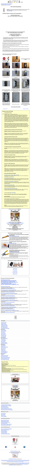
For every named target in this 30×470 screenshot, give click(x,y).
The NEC (2, 354)
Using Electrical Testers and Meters (6, 405)
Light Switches (15, 268)
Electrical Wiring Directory (9, 3)
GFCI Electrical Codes (4, 326)
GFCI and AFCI (3, 341)
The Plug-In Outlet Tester (12, 243)
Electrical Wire (3, 414)
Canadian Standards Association (23, 463)
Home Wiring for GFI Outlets (5, 328)
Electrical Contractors (4, 343)
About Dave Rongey (10, 460)
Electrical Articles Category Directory (6, 424)
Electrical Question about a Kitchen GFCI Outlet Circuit (9, 293)
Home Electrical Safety (4, 406)
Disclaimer (5, 460)
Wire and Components (4, 338)
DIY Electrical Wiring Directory (5, 422)
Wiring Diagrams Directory (5, 421)
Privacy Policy (15, 460)
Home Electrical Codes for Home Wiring (7, 409)
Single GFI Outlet (3, 323)
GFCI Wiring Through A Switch (5, 279)
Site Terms (2, 460)
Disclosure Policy (19, 460)
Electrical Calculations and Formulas (6, 408)
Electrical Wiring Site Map (25, 460)
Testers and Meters (4, 416)
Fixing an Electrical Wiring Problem (6, 283)
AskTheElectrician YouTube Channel (18, 461)
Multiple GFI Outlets (4, 324)
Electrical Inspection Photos (5, 358)
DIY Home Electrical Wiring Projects (9, 288)
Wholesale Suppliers (4, 342)
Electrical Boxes (3, 413)
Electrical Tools (3, 415)
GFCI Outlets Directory (4, 327)
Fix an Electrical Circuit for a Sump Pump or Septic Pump (9, 282)
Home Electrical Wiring (3, 3)
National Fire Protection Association (22, 464)
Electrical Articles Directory (5, 420)
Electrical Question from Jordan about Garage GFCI (8, 280)
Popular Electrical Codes (4, 355)
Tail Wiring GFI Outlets (4, 325)
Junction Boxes (3, 339)
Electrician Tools (15, 272)
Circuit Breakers (15, 271)
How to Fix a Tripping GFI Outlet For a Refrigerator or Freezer (10, 284)
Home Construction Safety (5, 407)
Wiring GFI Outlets (3, 322)
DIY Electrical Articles (4, 423)
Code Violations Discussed (5, 359)
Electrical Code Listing (4, 356)
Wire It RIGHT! (15, 385)
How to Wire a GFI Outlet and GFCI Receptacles (6, 4)
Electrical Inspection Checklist (5, 357)
